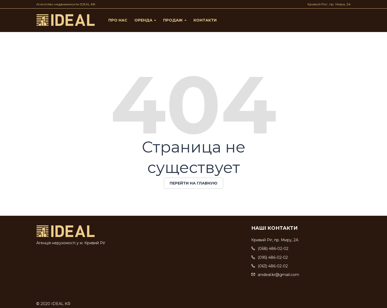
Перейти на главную (193, 183)
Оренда (145, 20)
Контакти (205, 20)
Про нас (117, 20)
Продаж (175, 20)
